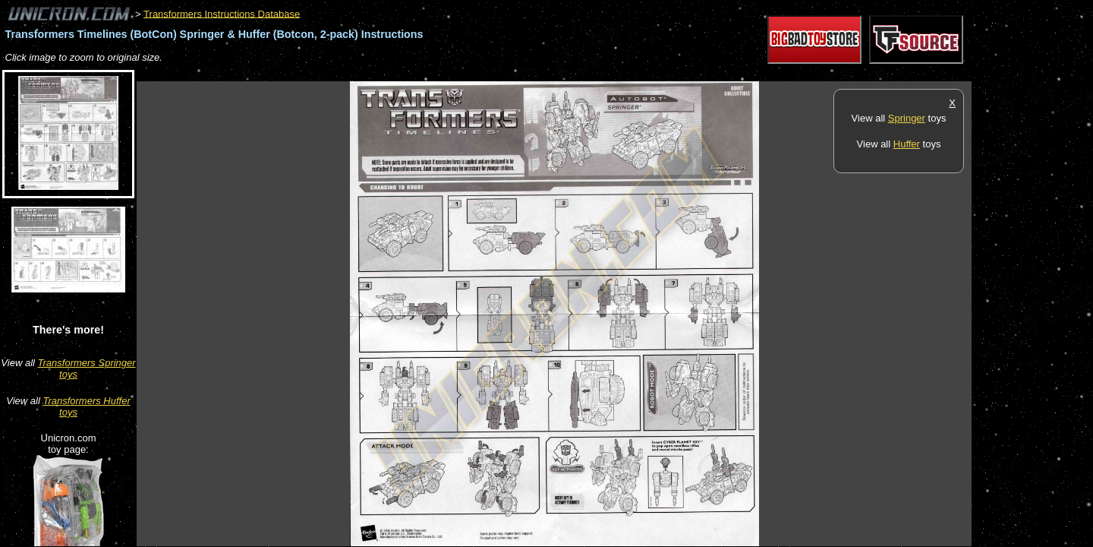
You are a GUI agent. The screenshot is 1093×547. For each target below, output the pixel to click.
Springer (906, 118)
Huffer (906, 144)
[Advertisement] (413, 73)
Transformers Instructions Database (221, 13)
